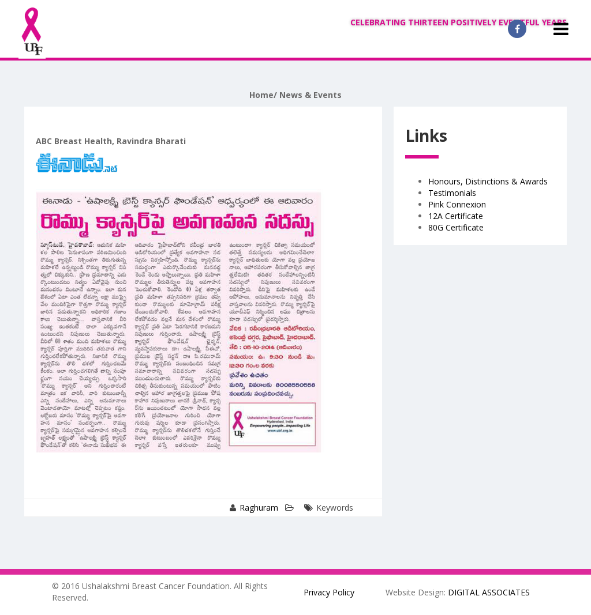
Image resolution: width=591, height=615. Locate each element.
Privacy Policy (329, 592)
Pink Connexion (457, 204)
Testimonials (452, 192)
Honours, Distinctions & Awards (488, 181)
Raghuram (259, 507)
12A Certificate (455, 215)
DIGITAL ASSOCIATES (489, 592)
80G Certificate (456, 227)
